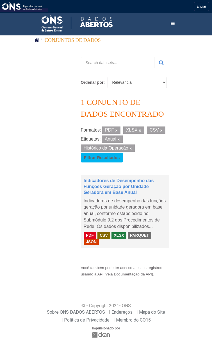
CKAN (101, 335)
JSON (91, 241)
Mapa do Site (152, 312)
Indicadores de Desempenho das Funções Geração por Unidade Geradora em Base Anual (119, 186)
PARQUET (139, 235)
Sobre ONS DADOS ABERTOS (76, 312)
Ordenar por (92, 82)
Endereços (122, 312)
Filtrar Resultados (102, 157)
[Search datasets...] (117, 62)
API (100, 274)
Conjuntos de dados (73, 40)
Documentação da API (133, 274)
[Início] (37, 40)
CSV (104, 235)
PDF (90, 235)
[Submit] (161, 62)
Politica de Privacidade (87, 320)
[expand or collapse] (173, 24)
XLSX (119, 235)
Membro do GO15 (133, 320)
